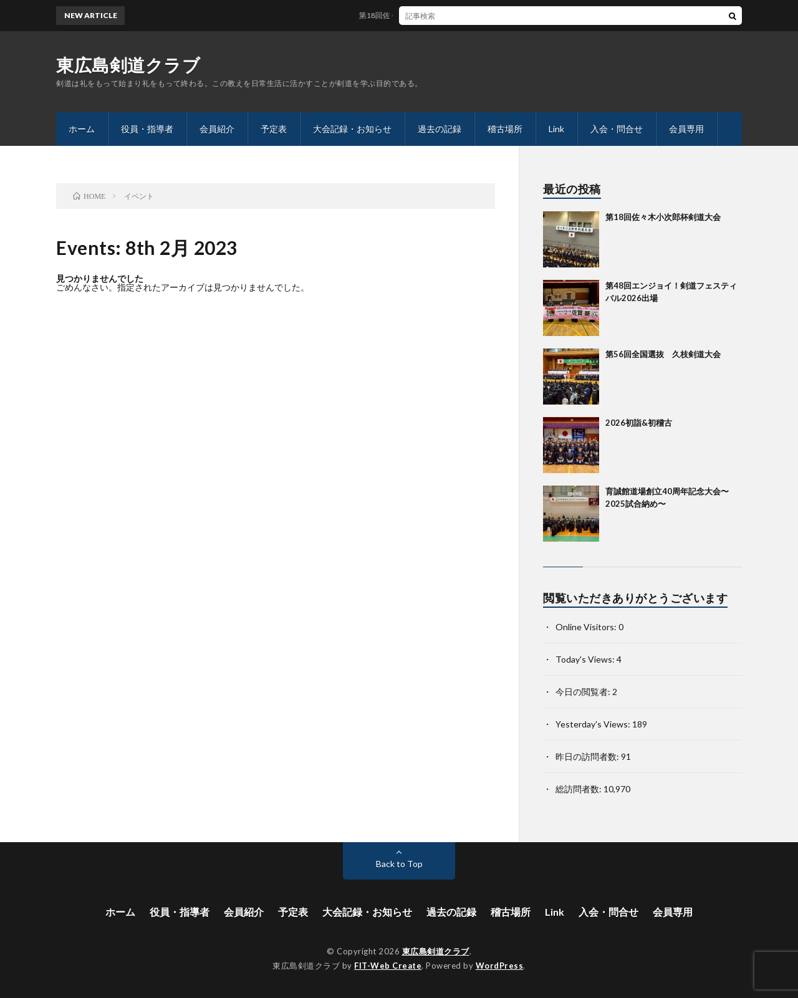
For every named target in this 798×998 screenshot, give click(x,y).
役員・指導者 (147, 128)
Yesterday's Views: (593, 724)
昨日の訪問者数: (588, 756)
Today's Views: (586, 659)
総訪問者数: (579, 789)
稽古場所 (505, 128)
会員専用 (686, 128)
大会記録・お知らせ (352, 128)
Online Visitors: (586, 626)
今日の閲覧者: (583, 691)
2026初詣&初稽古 (638, 423)
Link (556, 128)
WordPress (500, 966)
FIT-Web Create (387, 966)
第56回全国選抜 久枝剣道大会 (663, 354)
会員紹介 (217, 128)
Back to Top (399, 863)
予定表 (274, 128)
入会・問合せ (616, 128)
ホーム (82, 128)
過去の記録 (439, 128)
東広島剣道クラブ (128, 65)
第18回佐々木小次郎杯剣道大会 (416, 15)
